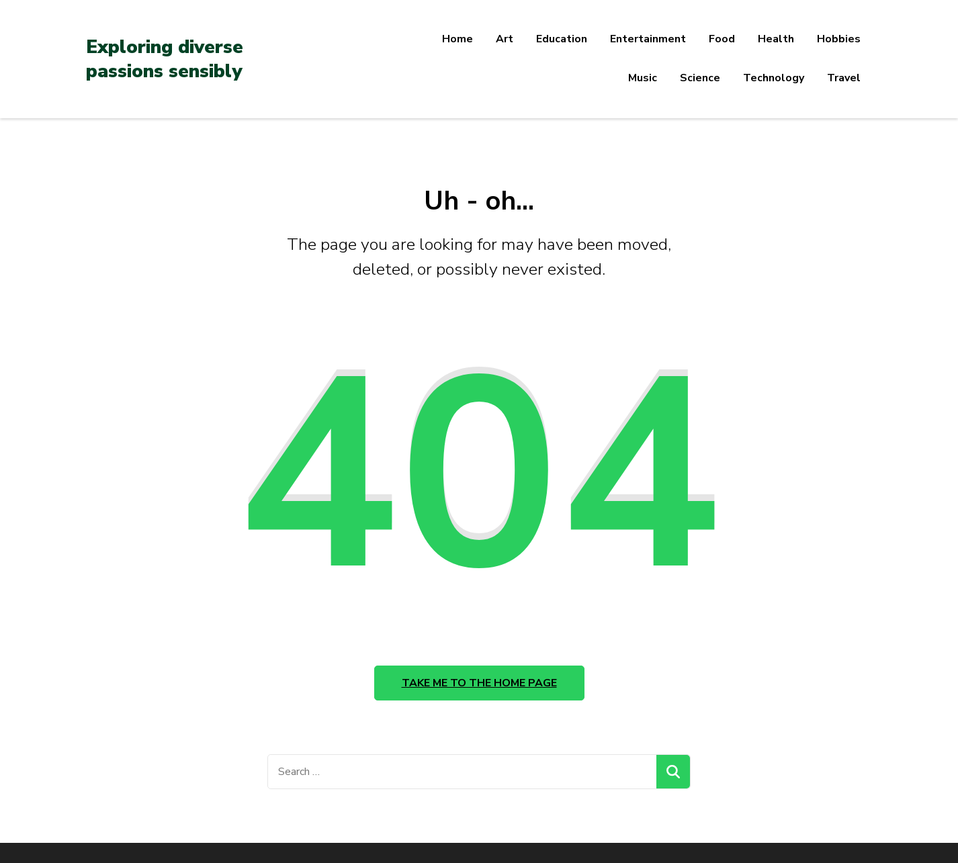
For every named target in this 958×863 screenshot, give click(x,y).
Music (642, 78)
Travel (844, 78)
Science (700, 78)
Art (504, 39)
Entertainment (648, 39)
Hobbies (839, 39)
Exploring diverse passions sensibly (164, 59)
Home (457, 39)
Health (776, 39)
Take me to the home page (479, 683)
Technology (773, 78)
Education (561, 39)
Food (722, 39)
